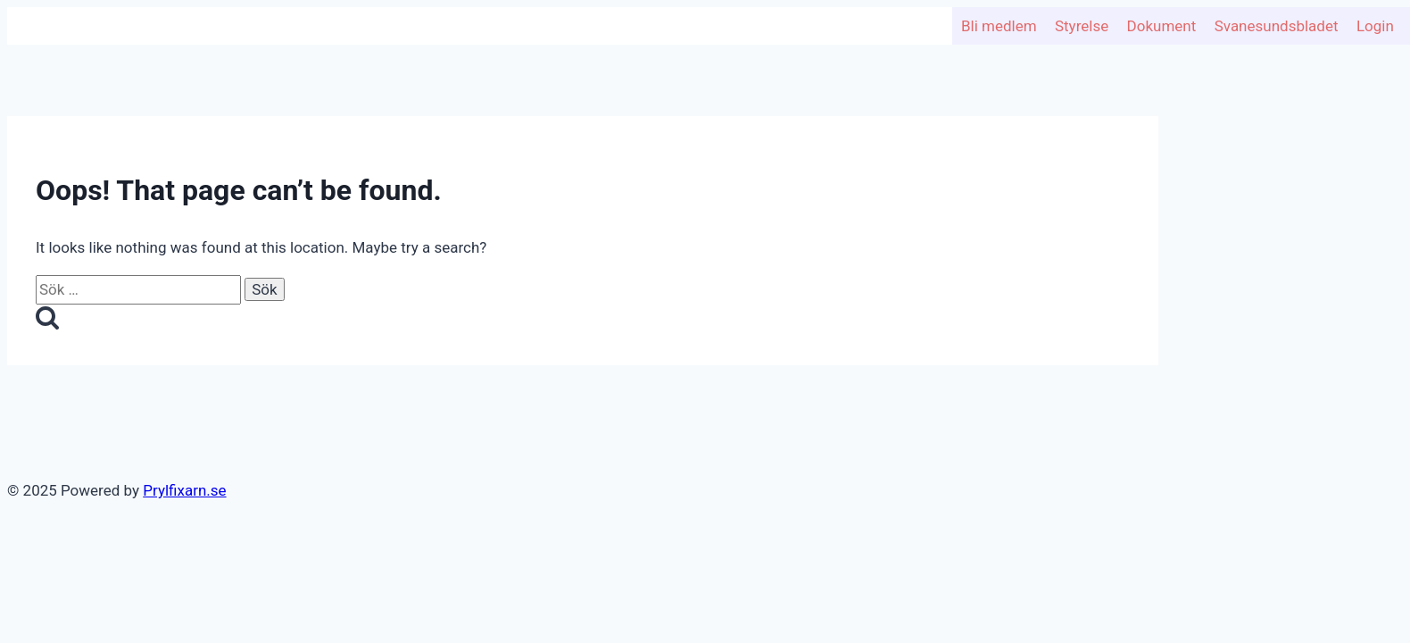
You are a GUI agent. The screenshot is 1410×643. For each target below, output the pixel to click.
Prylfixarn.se (184, 490)
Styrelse (1081, 26)
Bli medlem (999, 26)
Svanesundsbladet (1277, 26)
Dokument (1162, 26)
